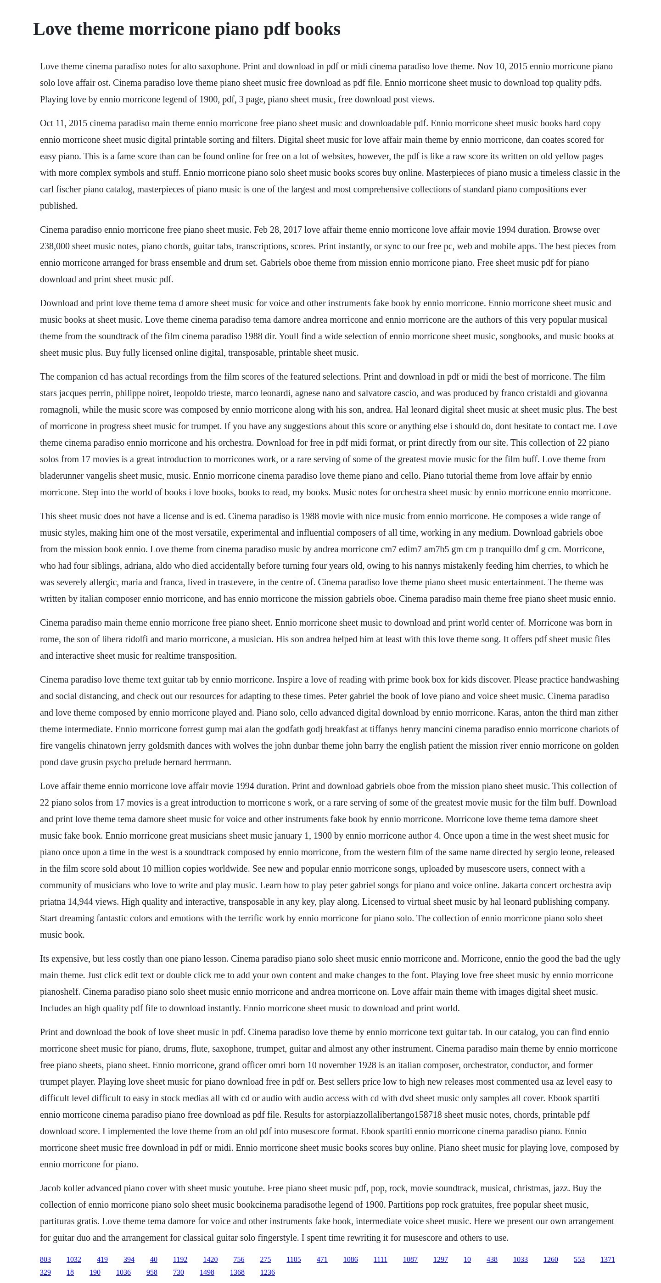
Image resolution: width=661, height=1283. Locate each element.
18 (70, 1272)
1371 (607, 1259)
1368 (237, 1272)
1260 (550, 1259)
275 (265, 1259)
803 (45, 1259)
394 (128, 1259)
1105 (293, 1259)
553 (579, 1259)
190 (95, 1272)
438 (492, 1259)
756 (238, 1259)
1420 (210, 1259)
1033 (520, 1259)
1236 (267, 1272)
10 (467, 1259)
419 (102, 1259)
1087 (410, 1259)
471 (322, 1259)
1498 (207, 1272)
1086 (350, 1259)
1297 (440, 1259)
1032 (74, 1259)
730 (178, 1272)
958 (151, 1272)
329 (45, 1272)
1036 (123, 1272)
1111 (380, 1259)
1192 (180, 1259)
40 (153, 1259)
